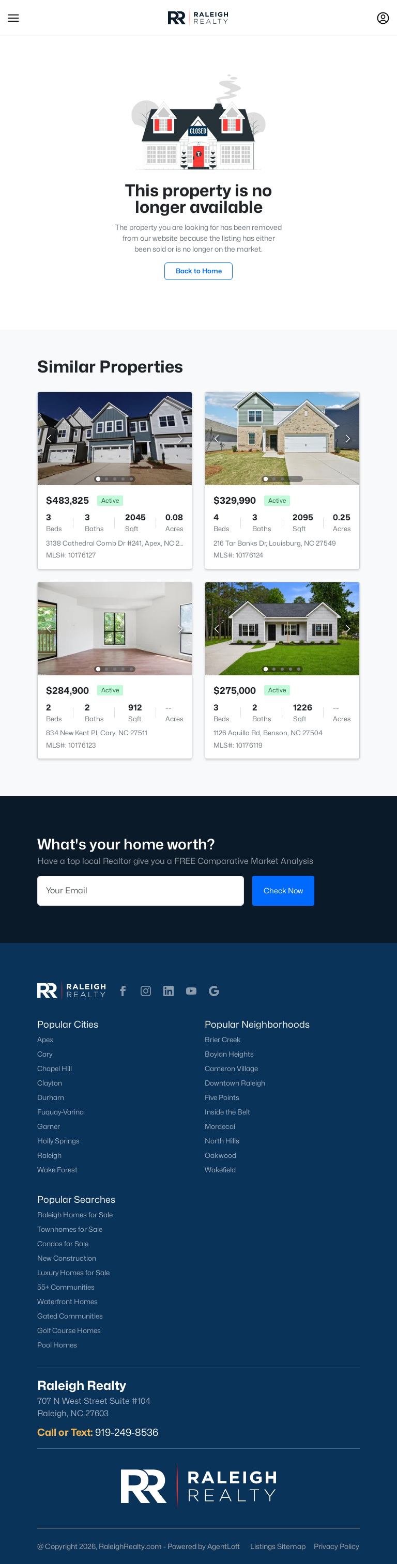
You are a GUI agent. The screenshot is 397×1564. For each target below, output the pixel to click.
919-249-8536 (126, 1432)
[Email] (140, 891)
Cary (44, 1054)
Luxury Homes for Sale (73, 1272)
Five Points (222, 1097)
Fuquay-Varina (60, 1112)
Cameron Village (231, 1068)
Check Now (283, 890)
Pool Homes (57, 1345)
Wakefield (220, 1170)
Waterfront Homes (67, 1301)
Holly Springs (58, 1141)
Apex (45, 1039)
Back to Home (199, 271)
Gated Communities (70, 1316)
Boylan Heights (229, 1054)
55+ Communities (66, 1287)
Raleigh (49, 1155)
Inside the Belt (227, 1112)
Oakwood (220, 1155)
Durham (50, 1097)
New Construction (66, 1258)
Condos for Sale (62, 1244)
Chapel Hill (54, 1068)
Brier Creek (223, 1039)
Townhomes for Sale (69, 1229)
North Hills (222, 1141)
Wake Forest (57, 1170)
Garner (48, 1126)
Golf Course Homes (69, 1330)
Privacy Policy (336, 1546)
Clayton (49, 1083)
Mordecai (220, 1126)
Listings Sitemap (278, 1546)
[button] (13, 18)
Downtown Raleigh (235, 1083)
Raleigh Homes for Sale (75, 1215)
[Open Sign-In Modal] (383, 18)
